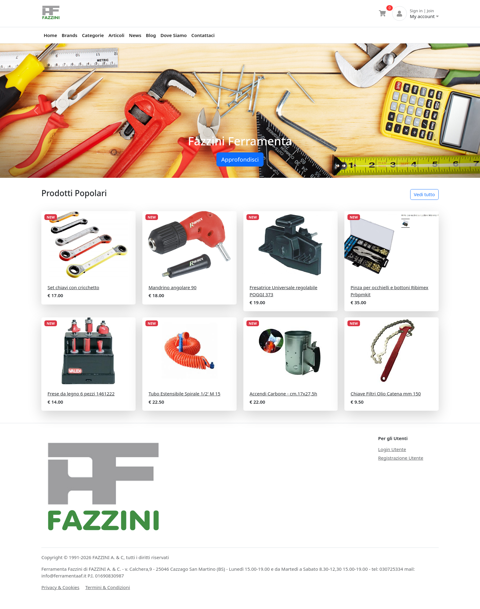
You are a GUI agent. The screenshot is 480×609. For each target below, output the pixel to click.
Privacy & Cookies (60, 587)
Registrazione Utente (400, 458)
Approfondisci (240, 159)
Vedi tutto (424, 194)
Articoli (116, 35)
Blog (151, 35)
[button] (36, 110)
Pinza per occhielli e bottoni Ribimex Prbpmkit (389, 290)
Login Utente (392, 449)
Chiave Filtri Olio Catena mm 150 (386, 393)
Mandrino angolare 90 (172, 287)
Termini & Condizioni (107, 587)
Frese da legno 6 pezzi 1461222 (80, 393)
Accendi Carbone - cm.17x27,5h (283, 393)
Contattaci (203, 35)
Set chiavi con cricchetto (73, 287)
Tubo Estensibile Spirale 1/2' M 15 (184, 393)
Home (50, 35)
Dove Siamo (173, 35)
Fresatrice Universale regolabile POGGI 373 (283, 290)
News (135, 35)
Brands (69, 35)
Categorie (93, 35)
